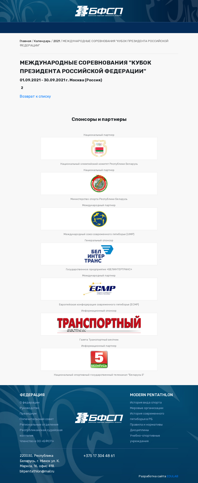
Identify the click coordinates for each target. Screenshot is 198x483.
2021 (56, 41)
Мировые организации (146, 408)
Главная (25, 41)
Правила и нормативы (146, 424)
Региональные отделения (39, 424)
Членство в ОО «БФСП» (37, 441)
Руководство (29, 408)
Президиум (28, 413)
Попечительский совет (37, 419)
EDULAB (172, 476)
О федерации (30, 402)
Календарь (42, 41)
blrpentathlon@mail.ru (37, 471)
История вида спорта (146, 402)
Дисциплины (139, 430)
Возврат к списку (35, 96)
